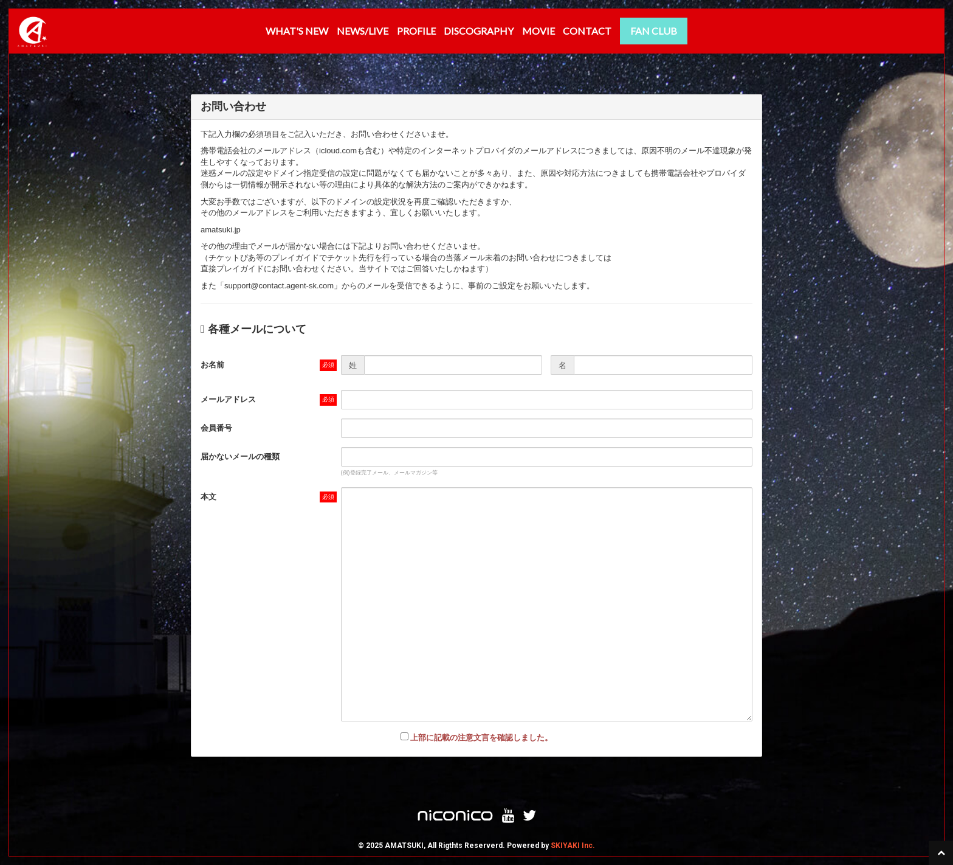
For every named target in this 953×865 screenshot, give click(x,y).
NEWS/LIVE (362, 30)
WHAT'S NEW (297, 30)
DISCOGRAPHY (479, 30)
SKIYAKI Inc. (573, 845)
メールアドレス (228, 399)
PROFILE (416, 30)
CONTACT (587, 30)
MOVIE (538, 30)
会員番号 (216, 428)
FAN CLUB (653, 30)
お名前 (212, 364)
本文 (208, 496)
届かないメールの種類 (240, 456)
